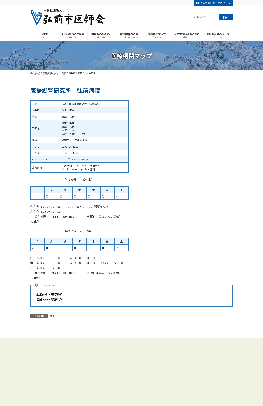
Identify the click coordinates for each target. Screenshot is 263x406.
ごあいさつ (107, 362)
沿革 (104, 368)
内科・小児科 (177, 356)
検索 (226, 17)
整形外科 (175, 368)
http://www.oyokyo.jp (75, 159)
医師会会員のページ (111, 400)
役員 (104, 375)
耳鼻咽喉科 (176, 375)
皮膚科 (174, 387)
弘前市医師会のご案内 (113, 356)
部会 (104, 387)
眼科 (173, 400)
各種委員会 (107, 381)
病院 (52, 315)
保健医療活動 (108, 394)
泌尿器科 (175, 394)
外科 (173, 362)
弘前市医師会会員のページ (213, 3)
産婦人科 (175, 381)
